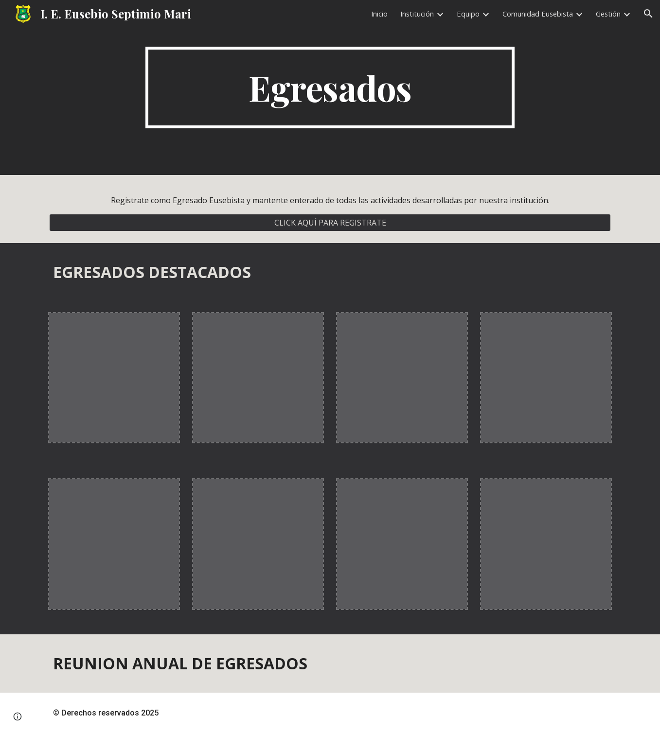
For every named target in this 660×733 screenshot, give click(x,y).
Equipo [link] (468, 13)
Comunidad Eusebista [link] (537, 13)
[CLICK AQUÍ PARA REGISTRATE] (330, 222)
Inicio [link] (379, 13)
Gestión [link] (608, 13)
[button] (648, 13)
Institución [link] (417, 13)
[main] (330, 87)
